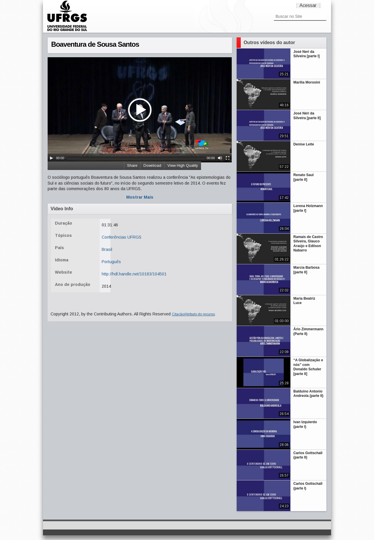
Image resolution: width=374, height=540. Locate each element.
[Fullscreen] (227, 158)
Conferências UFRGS (121, 237)
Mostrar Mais (139, 197)
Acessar (307, 5)
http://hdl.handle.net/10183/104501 (134, 274)
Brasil (107, 249)
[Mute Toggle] (220, 158)
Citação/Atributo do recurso (193, 314)
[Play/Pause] (51, 158)
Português (111, 261)
